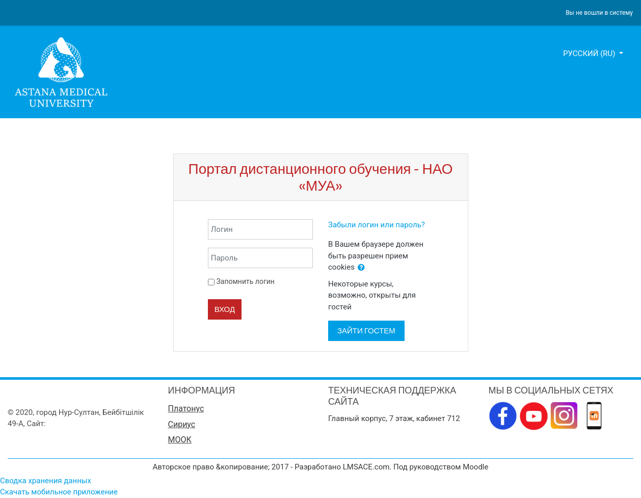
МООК (180, 439)
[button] (361, 267)
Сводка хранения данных (45, 480)
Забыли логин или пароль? (376, 224)
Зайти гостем (366, 330)
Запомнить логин (245, 281)
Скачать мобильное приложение (59, 491)
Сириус (182, 424)
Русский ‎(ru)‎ (590, 53)
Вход (225, 309)
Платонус (186, 408)
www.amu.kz (69, 423)
